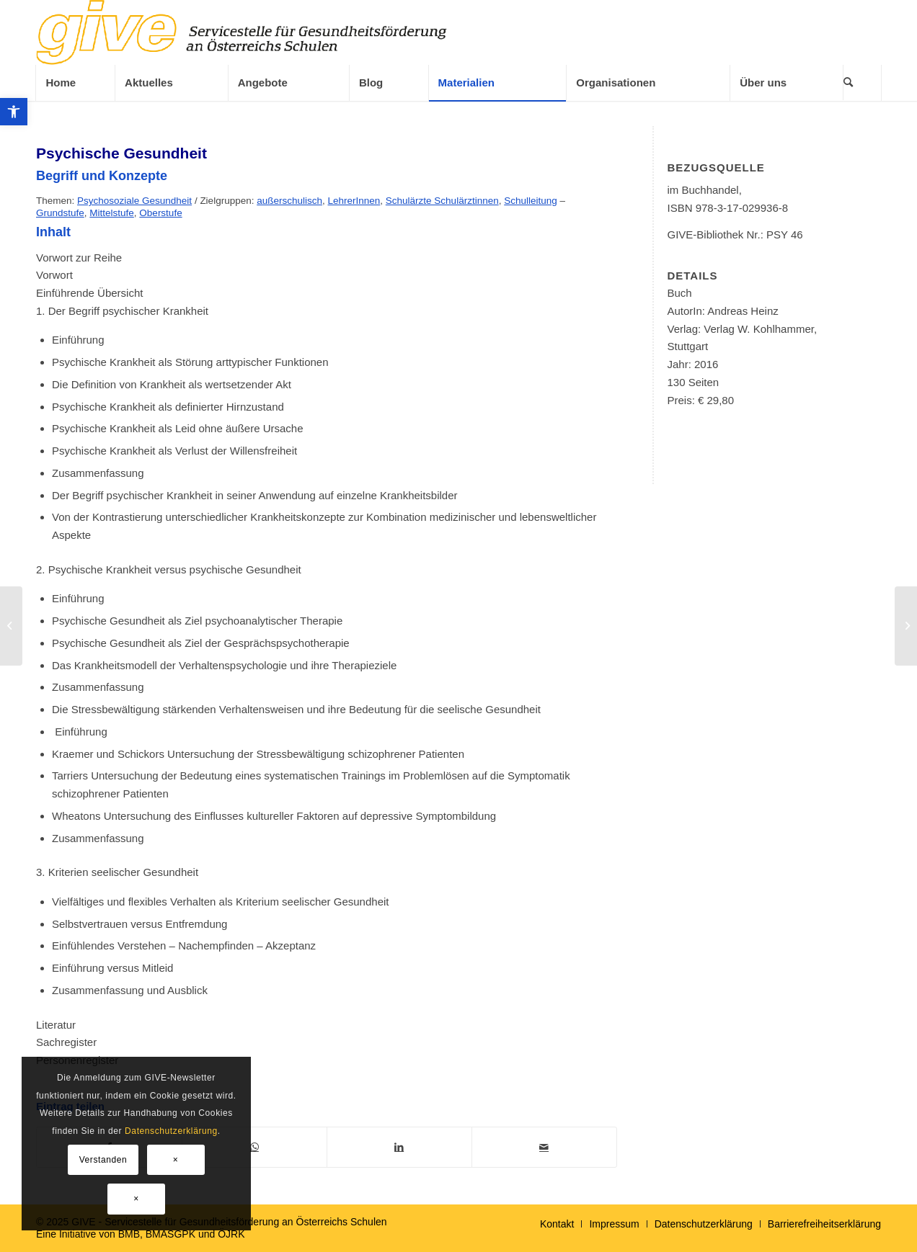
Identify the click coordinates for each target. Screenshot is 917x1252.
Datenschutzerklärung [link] (171, 1131)
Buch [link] (679, 293)
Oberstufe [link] (160, 212)
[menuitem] (75, 83)
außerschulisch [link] (289, 200)
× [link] (176, 1160)
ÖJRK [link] (231, 1234)
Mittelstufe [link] (111, 212)
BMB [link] (129, 1234)
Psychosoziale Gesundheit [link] (134, 200)
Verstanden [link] (103, 1160)
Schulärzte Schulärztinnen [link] (442, 200)
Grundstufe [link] (60, 212)
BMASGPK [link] (170, 1234)
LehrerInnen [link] (354, 200)
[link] (13, 111)
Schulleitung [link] (530, 200)
